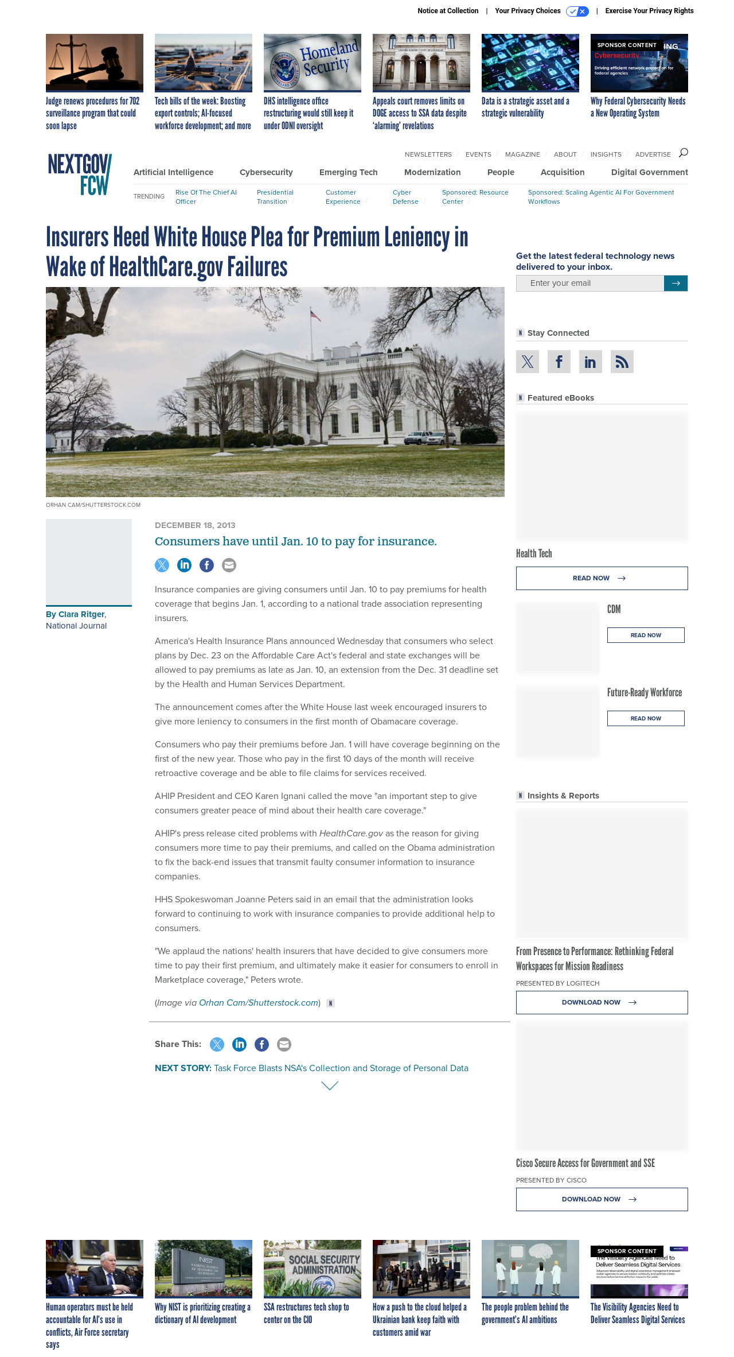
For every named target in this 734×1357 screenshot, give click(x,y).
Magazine (522, 154)
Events (478, 154)
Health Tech (534, 553)
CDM (614, 609)
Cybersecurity (266, 172)
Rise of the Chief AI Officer (206, 197)
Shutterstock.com (283, 1002)
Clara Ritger (81, 614)
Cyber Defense (406, 197)
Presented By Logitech (558, 983)
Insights (606, 154)
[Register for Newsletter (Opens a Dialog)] (676, 284)
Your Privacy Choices (542, 11)
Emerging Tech (348, 172)
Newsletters (428, 154)
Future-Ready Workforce (644, 692)
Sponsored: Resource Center (475, 197)
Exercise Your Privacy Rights (650, 11)
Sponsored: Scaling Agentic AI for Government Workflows (601, 197)
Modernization (432, 172)
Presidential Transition (275, 197)
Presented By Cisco (551, 1180)
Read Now (602, 578)
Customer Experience (343, 197)
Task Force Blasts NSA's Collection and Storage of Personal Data (341, 1068)
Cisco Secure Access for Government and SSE (585, 1163)
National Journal (76, 625)
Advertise (653, 154)
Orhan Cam (222, 1002)
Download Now (602, 1002)
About (565, 154)
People (500, 172)
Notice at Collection (447, 11)
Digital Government (649, 172)
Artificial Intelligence (173, 172)
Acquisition (563, 172)
